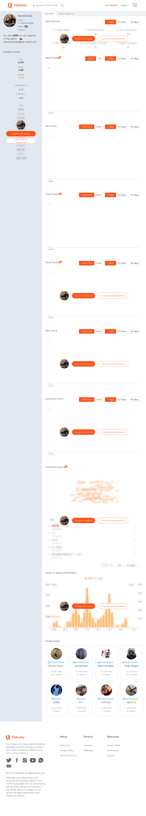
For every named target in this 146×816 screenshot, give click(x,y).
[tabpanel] (94, 369)
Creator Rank (113, 750)
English (125, 5)
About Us (64, 750)
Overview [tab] (49, 13)
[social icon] (9, 765)
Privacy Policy (67, 755)
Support (111, 760)
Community (113, 755)
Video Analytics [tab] (66, 13)
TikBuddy (88, 755)
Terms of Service (68, 760)
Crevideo (88, 750)
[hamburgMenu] (135, 5)
